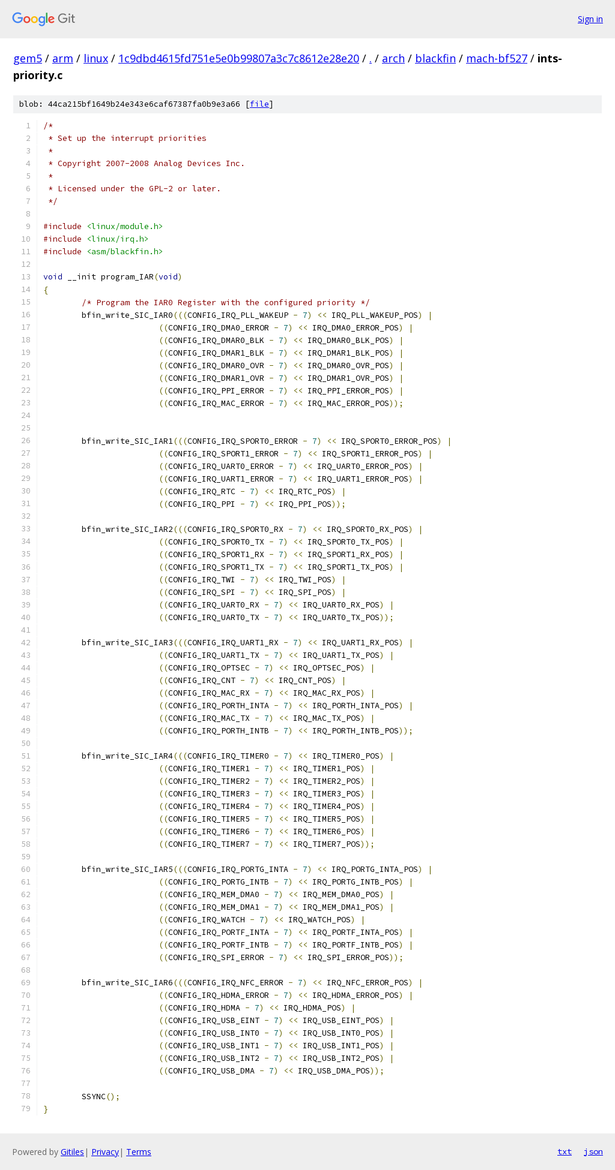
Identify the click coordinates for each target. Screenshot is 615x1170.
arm (62, 58)
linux (95, 58)
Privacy (105, 1151)
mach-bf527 (496, 58)
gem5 (27, 58)
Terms (138, 1151)
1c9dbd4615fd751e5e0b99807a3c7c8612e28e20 (238, 58)
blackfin (435, 58)
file (259, 104)
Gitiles (72, 1151)
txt (564, 1151)
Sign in (590, 19)
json (593, 1151)
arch (393, 58)
